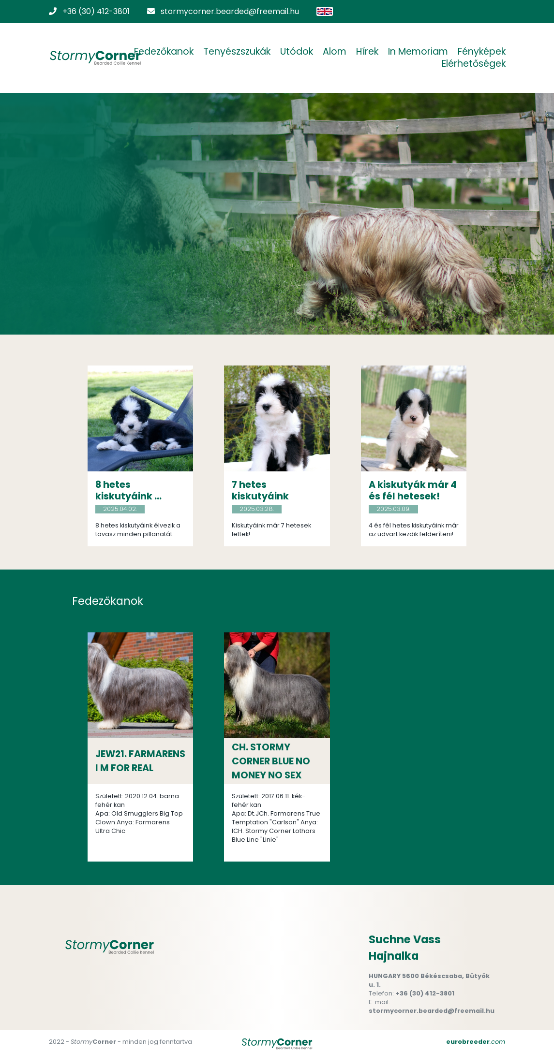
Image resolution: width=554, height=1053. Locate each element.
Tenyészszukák (236, 52)
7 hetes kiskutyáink (260, 490)
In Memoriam (418, 52)
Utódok (296, 52)
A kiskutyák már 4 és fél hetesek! (413, 490)
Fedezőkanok (164, 52)
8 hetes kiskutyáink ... (128, 490)
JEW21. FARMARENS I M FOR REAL (140, 761)
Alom (334, 52)
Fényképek (482, 52)
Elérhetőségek (474, 64)
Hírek (367, 52)
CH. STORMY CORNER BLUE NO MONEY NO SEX (271, 761)
